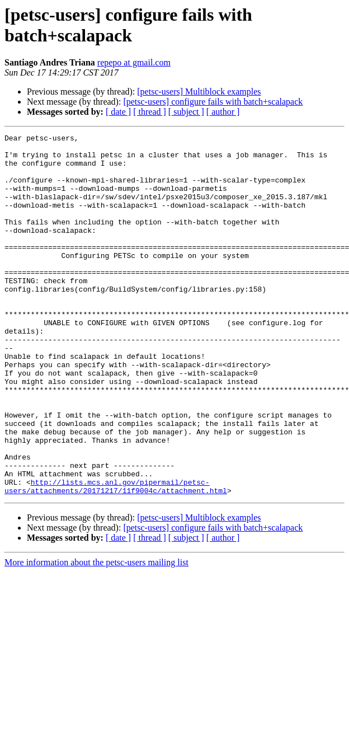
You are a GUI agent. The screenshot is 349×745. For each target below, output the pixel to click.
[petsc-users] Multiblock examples (199, 91)
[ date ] (118, 111)
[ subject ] (186, 111)
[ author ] (223, 111)
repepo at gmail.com (134, 62)
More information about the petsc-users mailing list (96, 634)
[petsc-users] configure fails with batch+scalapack (213, 101)
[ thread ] (149, 111)
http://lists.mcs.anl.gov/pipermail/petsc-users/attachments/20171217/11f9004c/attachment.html (115, 557)
